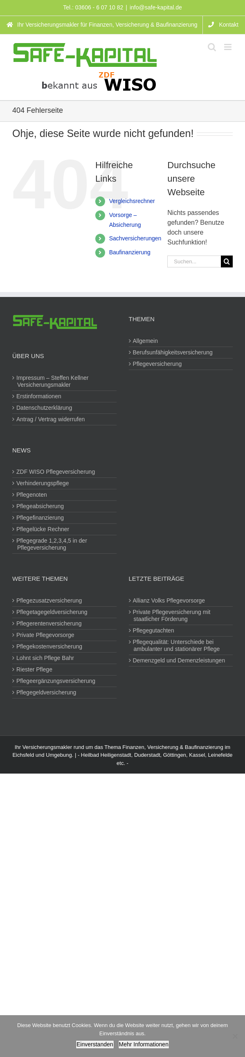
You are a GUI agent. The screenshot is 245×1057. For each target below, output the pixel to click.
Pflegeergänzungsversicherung (56, 681)
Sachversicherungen (135, 238)
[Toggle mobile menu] (228, 47)
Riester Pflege (34, 669)
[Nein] (235, 1036)
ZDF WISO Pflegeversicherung (56, 471)
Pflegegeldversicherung (46, 692)
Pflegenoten (32, 494)
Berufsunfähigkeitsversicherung (173, 352)
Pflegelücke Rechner (43, 529)
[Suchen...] (194, 261)
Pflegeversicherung (158, 364)
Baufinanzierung (130, 252)
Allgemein (146, 341)
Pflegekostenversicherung (49, 646)
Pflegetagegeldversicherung (52, 612)
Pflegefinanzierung (40, 517)
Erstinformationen (39, 396)
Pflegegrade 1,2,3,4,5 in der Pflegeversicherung (52, 544)
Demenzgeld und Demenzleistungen (179, 660)
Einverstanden (94, 1044)
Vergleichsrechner (132, 201)
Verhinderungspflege (43, 483)
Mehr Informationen (144, 1044)
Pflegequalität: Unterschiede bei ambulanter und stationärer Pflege (177, 645)
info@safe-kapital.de (156, 7)
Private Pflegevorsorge (45, 635)
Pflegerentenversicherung (49, 623)
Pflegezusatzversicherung (49, 600)
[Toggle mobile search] (212, 47)
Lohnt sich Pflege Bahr (45, 658)
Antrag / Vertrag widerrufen (51, 419)
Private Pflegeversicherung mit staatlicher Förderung (172, 615)
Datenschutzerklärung (44, 407)
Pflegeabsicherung (40, 506)
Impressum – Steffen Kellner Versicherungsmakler (52, 381)
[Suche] (227, 261)
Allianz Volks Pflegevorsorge (169, 600)
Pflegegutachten (154, 630)
